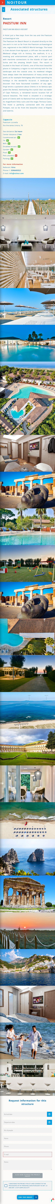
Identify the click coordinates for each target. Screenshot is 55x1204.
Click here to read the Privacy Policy (27, 1175)
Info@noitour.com (16, 173)
